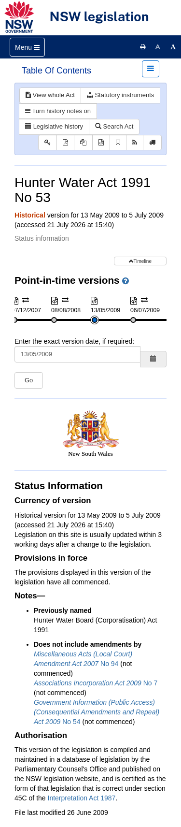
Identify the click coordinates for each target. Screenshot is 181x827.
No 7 (95, 683)
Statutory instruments (120, 95)
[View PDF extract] (83, 143)
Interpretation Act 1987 (82, 798)
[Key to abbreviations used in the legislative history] (47, 143)
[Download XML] (101, 143)
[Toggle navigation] (27, 47)
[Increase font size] (173, 46)
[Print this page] (143, 46)
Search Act (114, 126)
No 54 (96, 711)
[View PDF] (65, 143)
